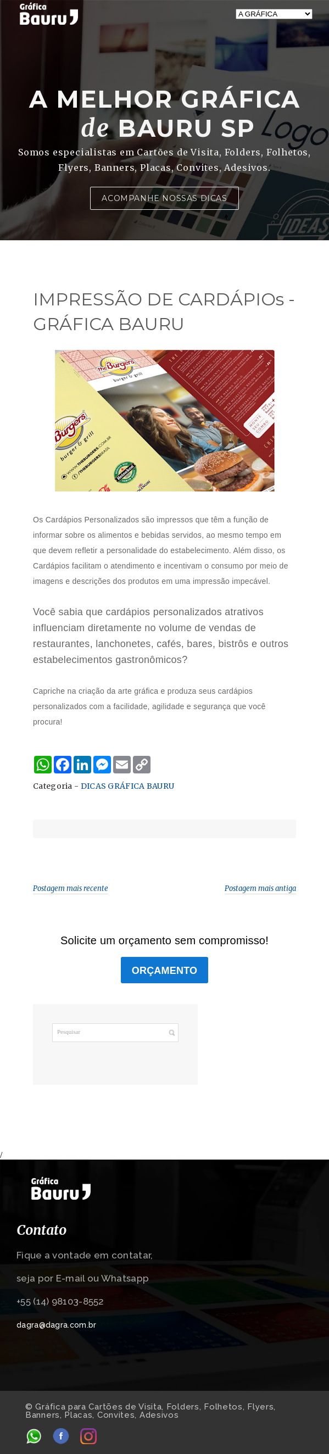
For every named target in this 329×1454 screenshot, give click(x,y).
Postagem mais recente (70, 888)
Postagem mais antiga (260, 888)
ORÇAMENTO (164, 970)
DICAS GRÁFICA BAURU (128, 786)
